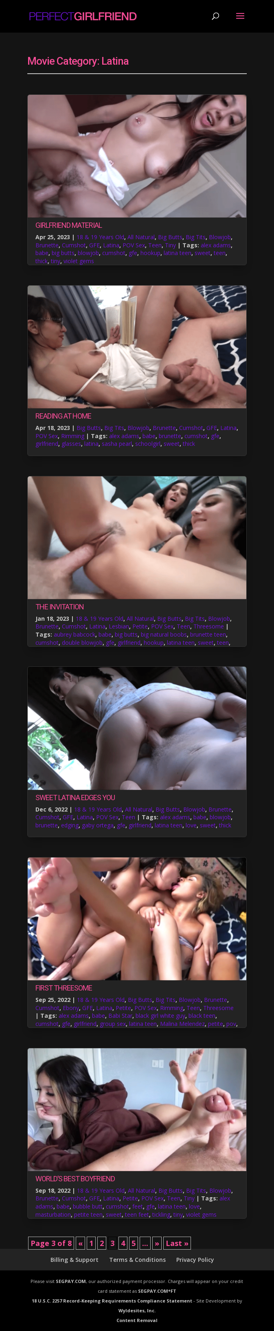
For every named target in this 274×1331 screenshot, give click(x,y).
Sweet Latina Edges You (75, 797)
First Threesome (63, 988)
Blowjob (220, 237)
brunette (170, 436)
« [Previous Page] (80, 1243)
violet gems (79, 261)
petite (215, 1024)
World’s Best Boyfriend (75, 1178)
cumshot (113, 253)
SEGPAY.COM (71, 1281)
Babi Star (120, 1015)
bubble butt (88, 1206)
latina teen (177, 253)
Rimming (72, 436)
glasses (71, 443)
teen (220, 253)
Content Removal (137, 1320)
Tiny (170, 245)
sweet (202, 253)
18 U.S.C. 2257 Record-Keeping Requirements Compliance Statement (112, 1301)
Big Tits (196, 237)
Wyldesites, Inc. (137, 1310)
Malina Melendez (182, 1024)
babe (41, 253)
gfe (133, 253)
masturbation (53, 1214)
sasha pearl (117, 443)
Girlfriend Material (68, 225)
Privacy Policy (195, 1259)
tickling (161, 1214)
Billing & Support (74, 1259)
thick (41, 261)
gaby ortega (98, 825)
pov (231, 1024)
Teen (155, 245)
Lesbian (119, 626)
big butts (63, 253)
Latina (111, 245)
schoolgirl (147, 443)
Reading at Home (63, 416)
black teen (202, 1015)
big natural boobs (164, 634)
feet (137, 1206)
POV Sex (134, 245)
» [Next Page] (157, 1243)
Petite (140, 626)
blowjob (88, 253)
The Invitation (59, 606)
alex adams (216, 245)
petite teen (88, 1214)
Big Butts (170, 237)
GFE (94, 245)
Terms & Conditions (137, 1259)
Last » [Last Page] (177, 1243)
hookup (150, 253)
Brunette (47, 245)
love (191, 825)
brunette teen (208, 634)
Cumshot (74, 245)
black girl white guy (160, 1015)
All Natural (141, 237)
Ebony (71, 1008)
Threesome (208, 626)
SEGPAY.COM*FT (157, 1291)
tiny (55, 261)
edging (70, 825)
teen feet (137, 1214)
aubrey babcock (74, 634)
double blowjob (82, 642)
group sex (113, 1024)
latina (91, 443)
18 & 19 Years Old (100, 237)
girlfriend (46, 443)
